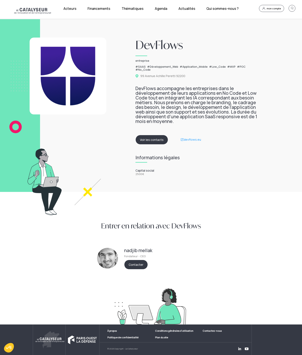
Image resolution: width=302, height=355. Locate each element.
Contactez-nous (212, 330)
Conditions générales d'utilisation (174, 330)
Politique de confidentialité (122, 337)
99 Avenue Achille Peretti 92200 (162, 76)
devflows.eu (192, 139)
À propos (112, 330)
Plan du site (161, 337)
